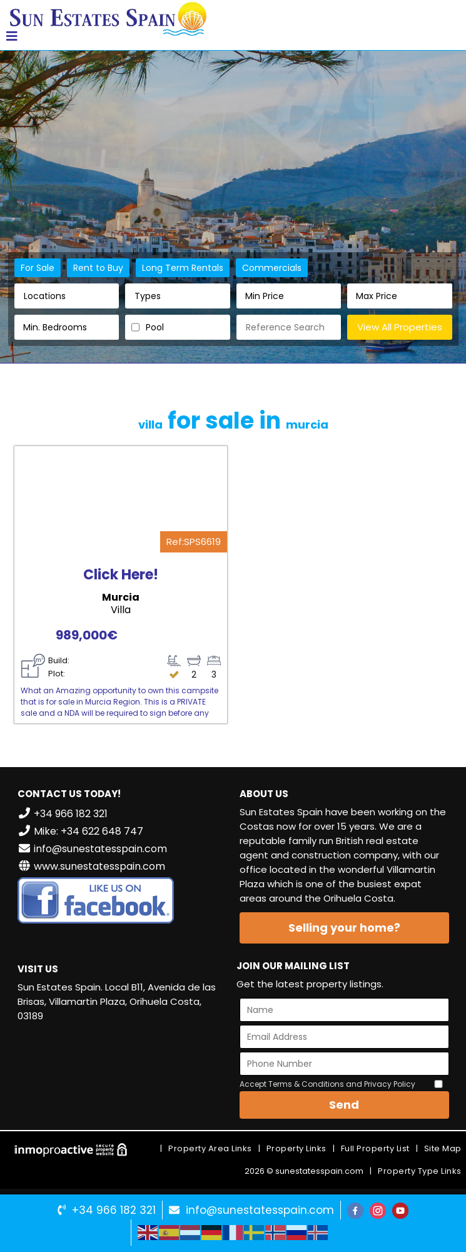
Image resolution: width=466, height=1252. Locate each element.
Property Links (296, 1148)
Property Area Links (210, 1148)
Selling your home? (344, 927)
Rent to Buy (98, 268)
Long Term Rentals (182, 268)
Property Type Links (420, 1171)
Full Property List (375, 1148)
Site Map (443, 1148)
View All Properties (399, 326)
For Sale (37, 268)
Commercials (271, 268)
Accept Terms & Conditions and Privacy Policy (327, 1084)
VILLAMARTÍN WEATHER (122, 1079)
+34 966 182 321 (114, 1210)
